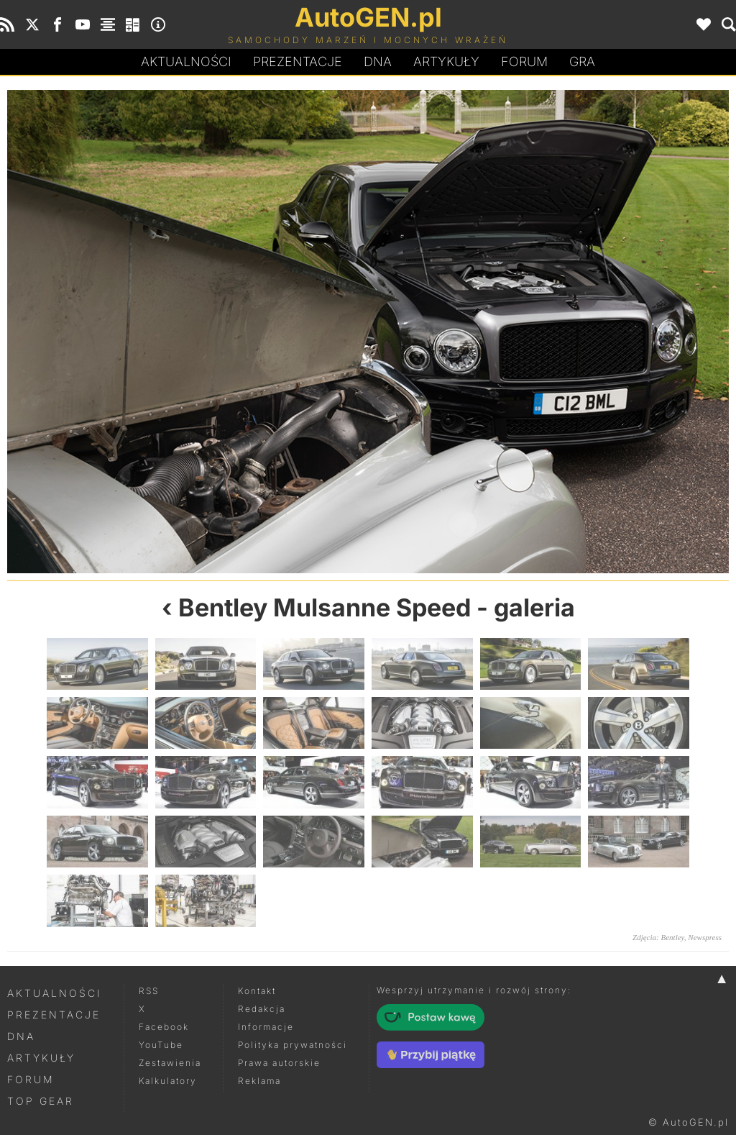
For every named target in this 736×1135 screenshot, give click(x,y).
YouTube (161, 1044)
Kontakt (257, 990)
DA (378, 62)
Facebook (164, 1026)
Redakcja (261, 1008)
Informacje (266, 1026)
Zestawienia (170, 1062)
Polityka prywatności (292, 1044)
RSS (149, 990)
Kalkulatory (168, 1080)
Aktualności (186, 61)
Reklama (259, 1080)
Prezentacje (297, 61)
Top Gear (40, 1101)
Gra (582, 61)
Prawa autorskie (279, 1062)
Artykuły (446, 61)
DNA (21, 1036)
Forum (524, 61)
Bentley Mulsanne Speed (324, 607)
